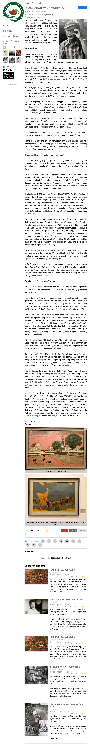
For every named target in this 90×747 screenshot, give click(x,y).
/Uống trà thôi (9, 66)
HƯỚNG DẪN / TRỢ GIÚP (11, 42)
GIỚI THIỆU (7, 31)
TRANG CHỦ (8, 26)
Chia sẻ (38, 3)
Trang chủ (29, 3)
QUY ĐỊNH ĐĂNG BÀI (11, 36)
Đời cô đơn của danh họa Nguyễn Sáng (66, 600)
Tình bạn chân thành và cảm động (65, 667)
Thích (64, 530)
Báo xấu (82, 530)
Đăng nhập (45, 558)
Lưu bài (73, 530)
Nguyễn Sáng (48, 15)
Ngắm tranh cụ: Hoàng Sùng (62, 570)
